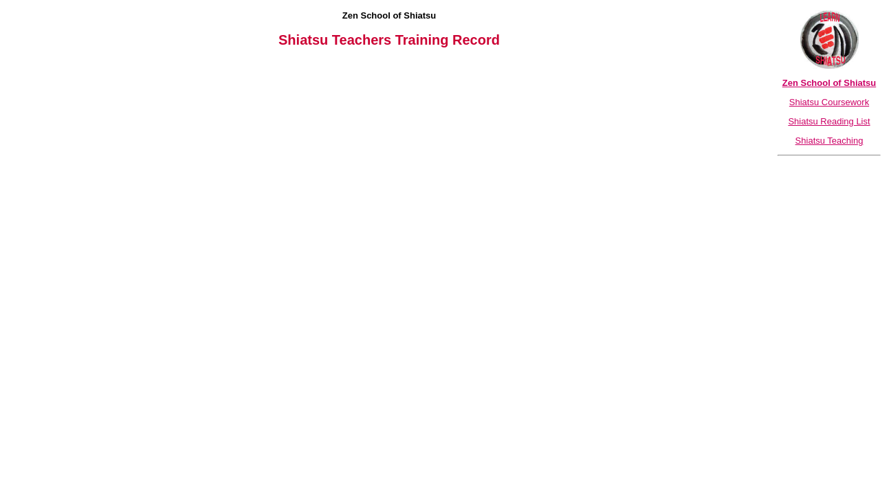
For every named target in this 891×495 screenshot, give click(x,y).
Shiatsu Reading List (829, 121)
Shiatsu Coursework (829, 102)
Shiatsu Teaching (829, 140)
